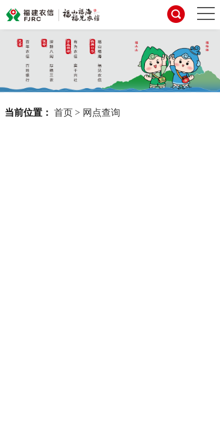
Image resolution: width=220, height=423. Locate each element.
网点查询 (101, 113)
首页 (63, 113)
